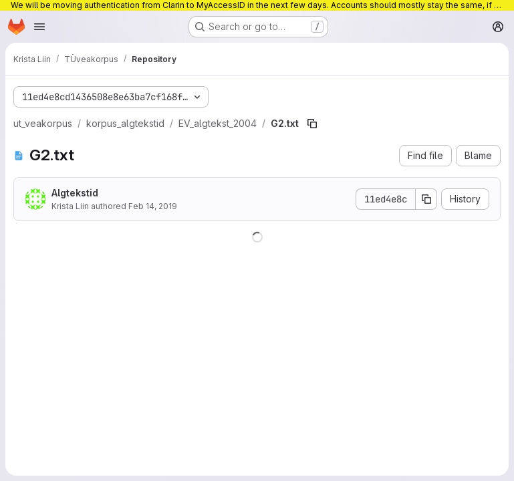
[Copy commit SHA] (426, 199)
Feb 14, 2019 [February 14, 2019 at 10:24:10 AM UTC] (152, 206)
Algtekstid (74, 192)
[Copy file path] (312, 123)
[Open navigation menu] (39, 26)
